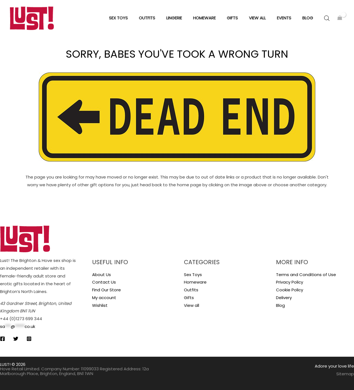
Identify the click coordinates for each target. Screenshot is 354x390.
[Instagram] (29, 338)
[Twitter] (15, 338)
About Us (101, 274)
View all (191, 305)
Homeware (195, 282)
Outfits (191, 290)
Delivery (284, 297)
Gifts (189, 297)
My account (104, 297)
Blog (280, 305)
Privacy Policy (289, 282)
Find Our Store (106, 290)
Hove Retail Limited (19, 369)
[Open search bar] (327, 18)
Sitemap (345, 374)
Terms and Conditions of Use (306, 274)
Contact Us (104, 282)
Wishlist (100, 305)
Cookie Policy (289, 290)
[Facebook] (2, 338)
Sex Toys (193, 274)
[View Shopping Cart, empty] (339, 18)
